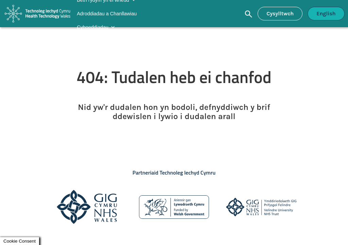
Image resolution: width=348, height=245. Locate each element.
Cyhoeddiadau (92, 27)
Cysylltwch (280, 13)
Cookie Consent (19, 241)
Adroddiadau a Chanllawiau (107, 13)
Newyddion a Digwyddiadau (107, 41)
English (326, 13)
